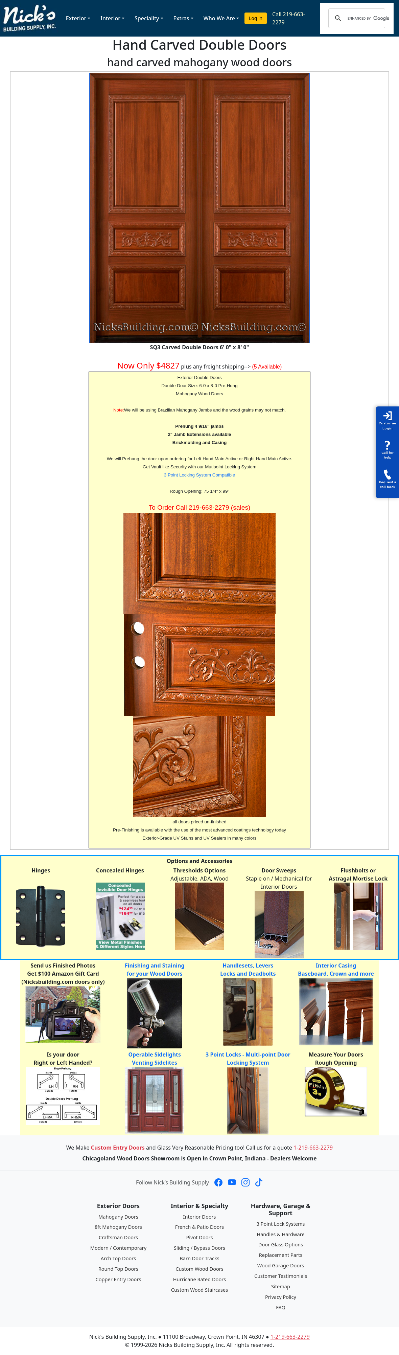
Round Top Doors (118, 1268)
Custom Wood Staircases (199, 1289)
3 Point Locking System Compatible (199, 474)
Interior (110, 18)
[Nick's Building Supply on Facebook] (218, 1182)
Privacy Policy (281, 1297)
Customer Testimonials (281, 1276)
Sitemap (280, 1286)
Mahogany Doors (118, 1216)
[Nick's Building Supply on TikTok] (259, 1182)
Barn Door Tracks (199, 1258)
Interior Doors (200, 1216)
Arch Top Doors (118, 1258)
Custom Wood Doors (199, 1268)
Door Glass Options (280, 1244)
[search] (369, 18)
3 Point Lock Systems (280, 1223)
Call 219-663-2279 (288, 18)
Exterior (76, 18)
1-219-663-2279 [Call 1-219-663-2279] (313, 1147)
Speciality (147, 18)
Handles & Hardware (280, 1234)
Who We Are (219, 18)
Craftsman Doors (118, 1237)
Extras (181, 18)
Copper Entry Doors (118, 1279)
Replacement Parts (280, 1255)
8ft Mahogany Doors (118, 1226)
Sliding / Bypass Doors (199, 1247)
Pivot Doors (199, 1237)
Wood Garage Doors (280, 1265)
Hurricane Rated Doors (199, 1279)
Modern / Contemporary (118, 1247)
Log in (255, 18)
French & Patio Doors (200, 1226)
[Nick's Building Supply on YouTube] (232, 1182)
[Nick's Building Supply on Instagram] (245, 1182)
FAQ (281, 1307)
